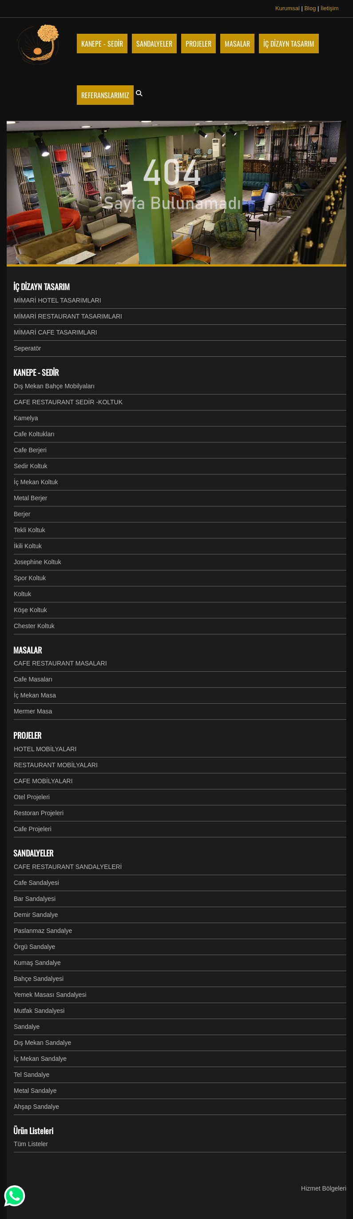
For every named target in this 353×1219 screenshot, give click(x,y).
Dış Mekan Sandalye (42, 1042)
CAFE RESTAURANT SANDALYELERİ (68, 866)
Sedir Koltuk (30, 466)
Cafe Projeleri (33, 829)
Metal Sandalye (35, 1090)
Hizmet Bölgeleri (323, 1188)
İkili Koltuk (28, 546)
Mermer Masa (33, 711)
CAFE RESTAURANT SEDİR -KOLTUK (68, 402)
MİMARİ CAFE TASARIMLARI (55, 332)
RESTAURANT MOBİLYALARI (56, 765)
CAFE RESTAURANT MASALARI (60, 663)
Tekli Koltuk (29, 530)
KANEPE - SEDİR (36, 372)
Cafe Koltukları (34, 434)
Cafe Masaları (33, 679)
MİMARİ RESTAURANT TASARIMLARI (68, 316)
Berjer (22, 514)
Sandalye (27, 1026)
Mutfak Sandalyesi (39, 1010)
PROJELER (27, 735)
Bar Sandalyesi (35, 898)
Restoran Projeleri (38, 813)
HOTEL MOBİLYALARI (45, 749)
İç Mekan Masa (35, 695)
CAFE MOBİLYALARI (43, 781)
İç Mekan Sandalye (40, 1058)
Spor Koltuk (30, 578)
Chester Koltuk (34, 625)
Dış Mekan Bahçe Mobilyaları (54, 386)
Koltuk (22, 594)
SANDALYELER (33, 853)
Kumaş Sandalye (37, 962)
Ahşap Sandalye (36, 1106)
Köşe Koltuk (30, 609)
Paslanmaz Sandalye (43, 930)
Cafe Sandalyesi (36, 882)
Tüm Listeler (31, 1143)
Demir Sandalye (36, 914)
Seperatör (27, 348)
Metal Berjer (30, 498)
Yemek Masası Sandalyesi (50, 994)
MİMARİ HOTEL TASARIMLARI (57, 300)
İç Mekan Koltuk (36, 482)
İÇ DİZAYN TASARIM (41, 286)
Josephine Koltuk (37, 562)
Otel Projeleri (32, 797)
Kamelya (26, 418)
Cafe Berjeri (30, 450)
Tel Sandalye (31, 1074)
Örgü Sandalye (34, 946)
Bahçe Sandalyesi (38, 978)
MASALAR (27, 650)
